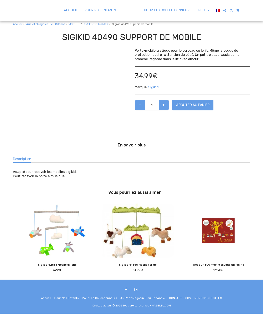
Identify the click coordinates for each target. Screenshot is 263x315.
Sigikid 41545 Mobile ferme (137, 265)
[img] (57, 231)
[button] (234, 10)
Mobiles (103, 24)
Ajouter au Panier (192, 105)
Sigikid (153, 87)
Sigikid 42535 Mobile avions (57, 265)
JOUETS (74, 24)
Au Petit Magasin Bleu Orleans (45, 24)
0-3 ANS (89, 24)
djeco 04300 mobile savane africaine (218, 265)
